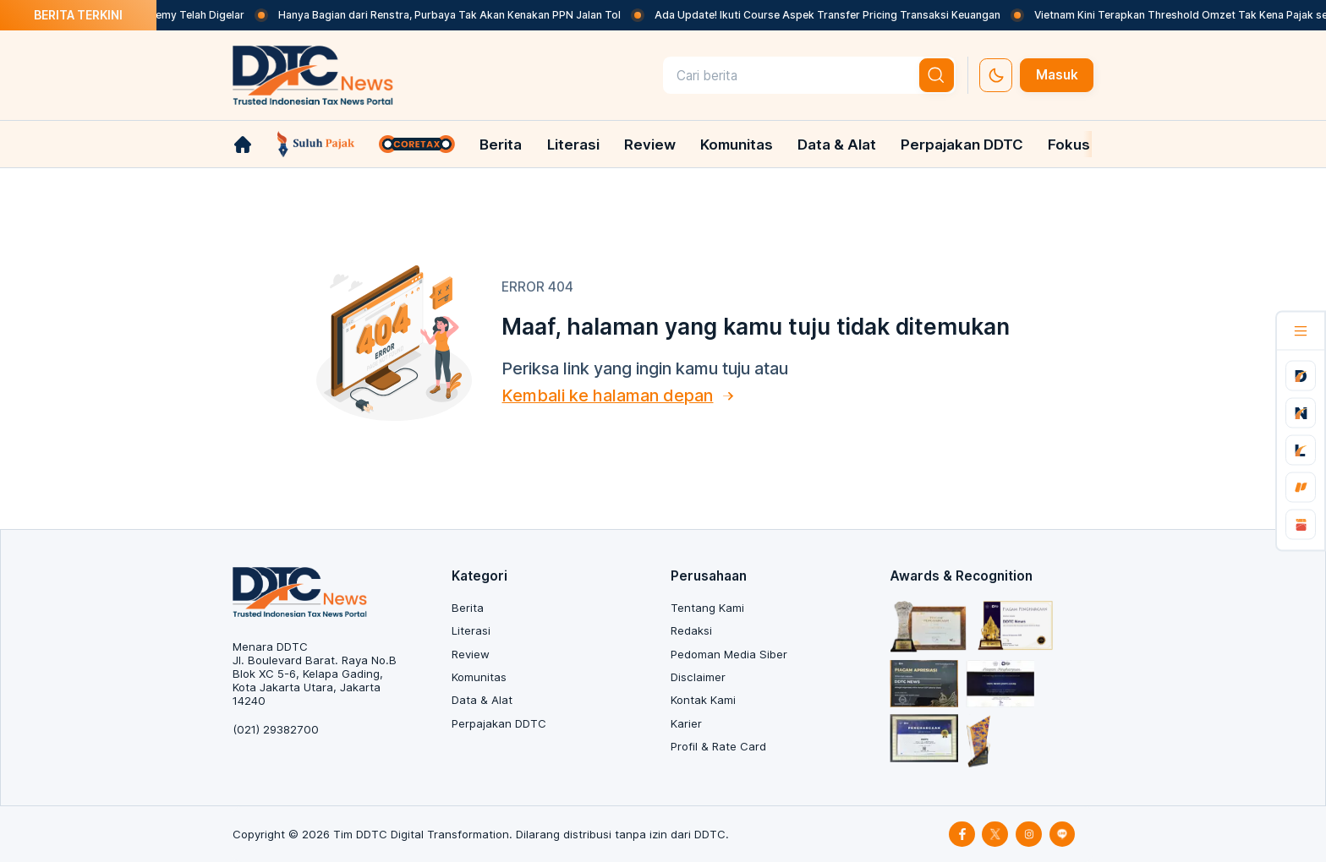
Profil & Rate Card (718, 746)
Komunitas (736, 144)
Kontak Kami (703, 700)
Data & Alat (836, 144)
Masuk (1057, 75)
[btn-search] (937, 75)
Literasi (573, 144)
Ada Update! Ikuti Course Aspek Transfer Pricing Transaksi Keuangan (842, 14)
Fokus (1069, 144)
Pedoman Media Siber (729, 654)
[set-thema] (995, 75)
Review (650, 144)
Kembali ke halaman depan (607, 395)
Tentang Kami (707, 607)
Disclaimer (698, 677)
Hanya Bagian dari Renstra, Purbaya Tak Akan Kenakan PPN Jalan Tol (464, 14)
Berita (500, 144)
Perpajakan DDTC (962, 144)
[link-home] (243, 144)
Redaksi (691, 630)
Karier (686, 723)
